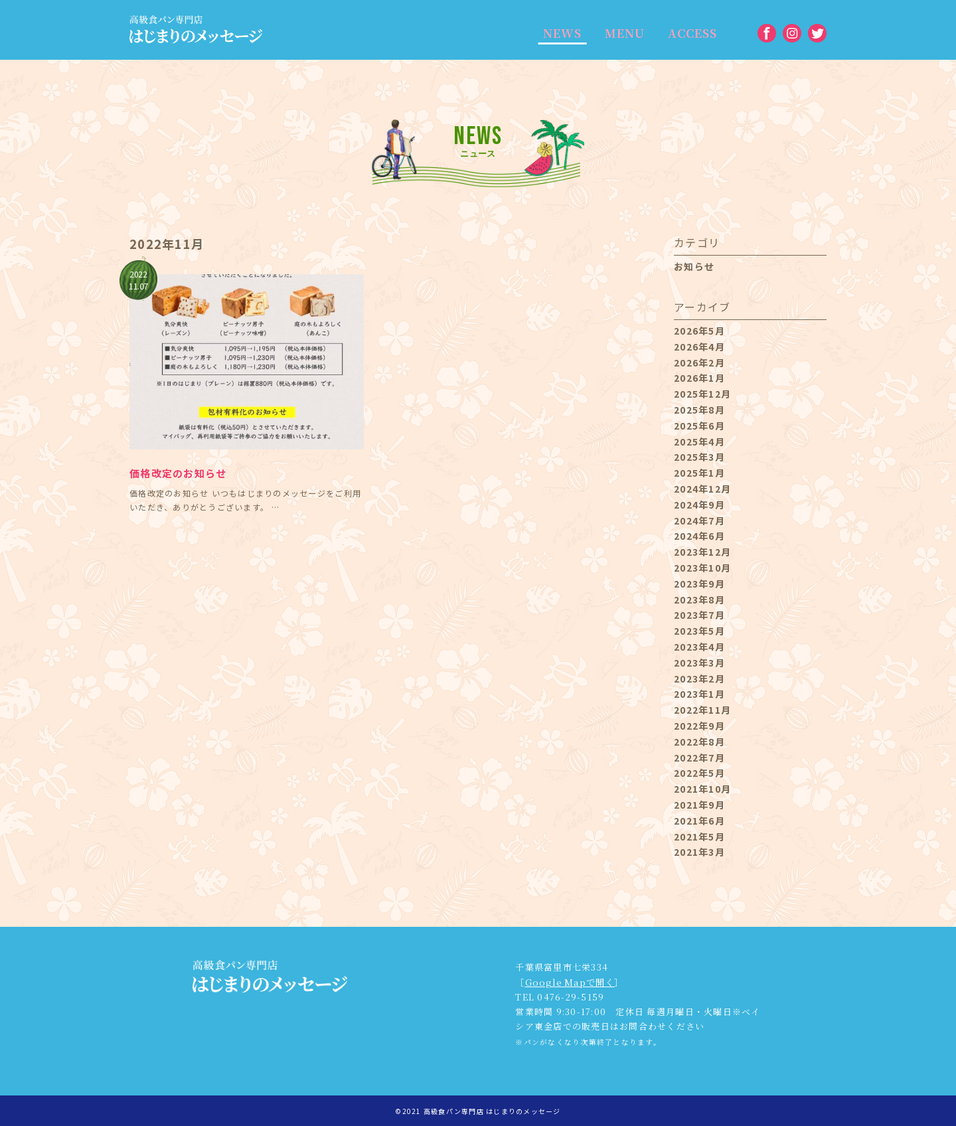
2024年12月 (702, 488)
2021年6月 (699, 820)
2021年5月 (699, 836)
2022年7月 (699, 757)
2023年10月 (702, 567)
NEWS (561, 32)
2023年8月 (699, 599)
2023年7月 (699, 614)
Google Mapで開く (569, 981)
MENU (621, 32)
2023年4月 (699, 646)
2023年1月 (699, 693)
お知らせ (694, 266)
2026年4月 (699, 346)
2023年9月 (699, 583)
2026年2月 (699, 362)
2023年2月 (699, 678)
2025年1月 (699, 472)
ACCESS (687, 32)
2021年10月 (702, 788)
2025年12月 (702, 393)
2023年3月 (699, 662)
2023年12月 (702, 551)
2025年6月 (699, 425)
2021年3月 (699, 851)
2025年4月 (699, 441)
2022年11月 (702, 709)
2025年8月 (699, 409)
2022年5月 (699, 772)
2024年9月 (699, 504)
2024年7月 (699, 520)
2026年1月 (699, 377)
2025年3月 (699, 456)
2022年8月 (699, 741)
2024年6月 (699, 535)
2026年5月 (699, 330)
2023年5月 (699, 630)
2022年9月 (699, 725)
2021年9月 (699, 804)
